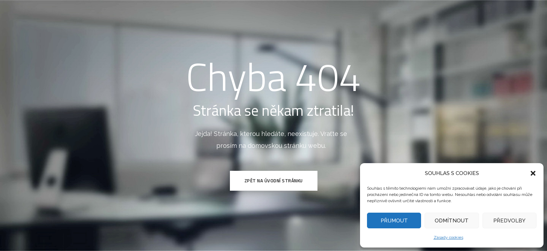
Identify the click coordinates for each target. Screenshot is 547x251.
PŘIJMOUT (394, 221)
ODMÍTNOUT (452, 221)
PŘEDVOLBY (509, 221)
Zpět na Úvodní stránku (274, 180)
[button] (533, 173)
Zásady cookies (448, 237)
